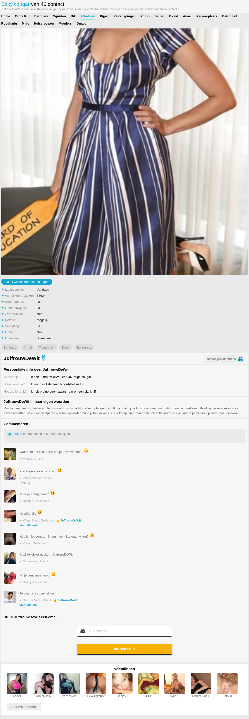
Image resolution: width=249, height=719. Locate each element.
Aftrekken (87, 16)
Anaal (187, 16)
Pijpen (104, 16)
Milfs (25, 23)
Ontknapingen (124, 16)
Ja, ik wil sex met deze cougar (27, 282)
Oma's (81, 23)
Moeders (65, 23)
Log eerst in (14, 434)
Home (5, 16)
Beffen (159, 16)
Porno (145, 16)
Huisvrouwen (44, 23)
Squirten (59, 16)
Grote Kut (22, 16)
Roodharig (9, 23)
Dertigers (41, 16)
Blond (173, 16)
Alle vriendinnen (23, 707)
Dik (73, 16)
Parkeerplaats (206, 16)
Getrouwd (229, 16)
